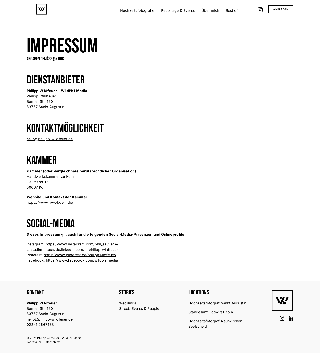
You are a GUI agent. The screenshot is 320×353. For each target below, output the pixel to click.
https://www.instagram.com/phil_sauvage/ (82, 244)
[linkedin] (291, 318)
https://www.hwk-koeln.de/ (50, 202)
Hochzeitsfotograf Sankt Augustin (217, 303)
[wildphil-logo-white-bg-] (41, 5)
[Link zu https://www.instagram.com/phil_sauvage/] (260, 10)
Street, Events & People (139, 308)
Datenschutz (51, 342)
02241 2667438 (40, 324)
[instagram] (282, 318)
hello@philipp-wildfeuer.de (50, 139)
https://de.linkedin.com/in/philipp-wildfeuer (80, 249)
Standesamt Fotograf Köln (210, 312)
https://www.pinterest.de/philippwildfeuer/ (80, 255)
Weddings (127, 303)
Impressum (34, 342)
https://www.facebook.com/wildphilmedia (82, 260)
